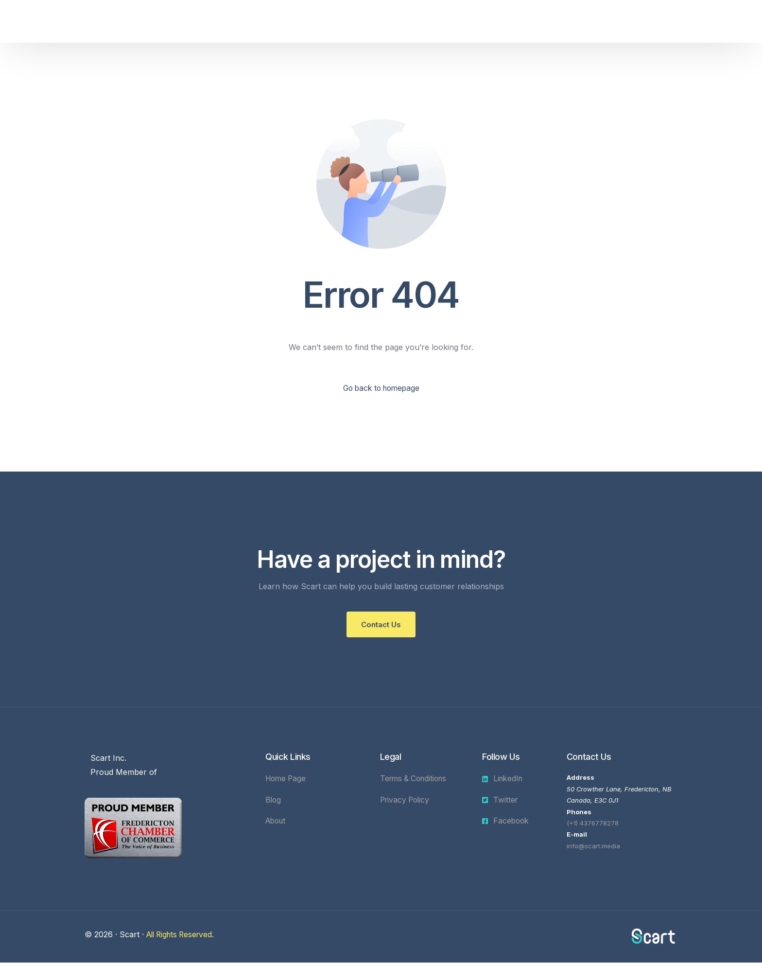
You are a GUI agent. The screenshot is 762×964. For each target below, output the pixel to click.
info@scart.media (593, 847)
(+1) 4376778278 (593, 824)
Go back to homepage (381, 388)
